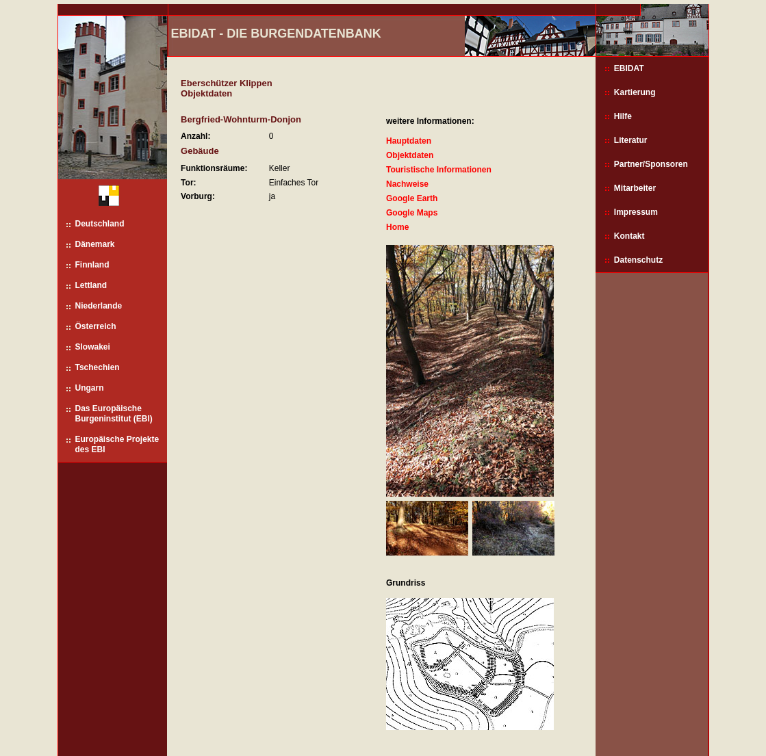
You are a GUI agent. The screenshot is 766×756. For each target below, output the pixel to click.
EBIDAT (629, 68)
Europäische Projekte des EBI (117, 444)
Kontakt (629, 236)
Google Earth (411, 198)
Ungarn (89, 388)
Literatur (631, 140)
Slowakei (92, 347)
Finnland (92, 265)
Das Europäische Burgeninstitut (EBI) (114, 413)
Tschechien (97, 367)
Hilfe (623, 116)
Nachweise (407, 184)
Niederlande (99, 306)
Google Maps (411, 213)
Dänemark (95, 244)
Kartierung (635, 92)
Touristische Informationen (438, 169)
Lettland (91, 285)
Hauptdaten (408, 141)
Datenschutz (638, 260)
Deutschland (100, 224)
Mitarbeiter (635, 188)
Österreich (95, 326)
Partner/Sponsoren (651, 164)
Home (397, 227)
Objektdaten (409, 155)
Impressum (636, 212)
